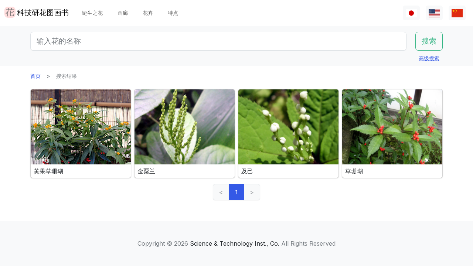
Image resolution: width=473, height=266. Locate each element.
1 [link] (236, 192)
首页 (35, 76)
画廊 (123, 13)
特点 (173, 13)
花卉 (148, 13)
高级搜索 (429, 58)
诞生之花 (92, 13)
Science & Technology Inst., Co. (234, 243)
